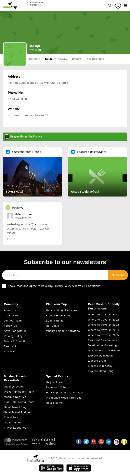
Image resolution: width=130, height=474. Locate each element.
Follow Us (10, 325)
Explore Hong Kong (101, 371)
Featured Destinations (102, 340)
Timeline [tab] (34, 59)
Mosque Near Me (15, 396)
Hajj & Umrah (54, 382)
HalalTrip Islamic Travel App (64, 392)
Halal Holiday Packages (61, 310)
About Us (10, 310)
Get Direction (95, 59)
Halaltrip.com (67, 458)
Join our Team (13, 320)
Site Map (10, 351)
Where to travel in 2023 (103, 324)
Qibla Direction (14, 386)
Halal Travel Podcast (17, 412)
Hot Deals (52, 325)
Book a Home (55, 320)
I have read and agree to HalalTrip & (54, 286)
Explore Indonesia (100, 365)
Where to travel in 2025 (103, 335)
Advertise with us (15, 330)
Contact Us (11, 315)
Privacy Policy (62, 286)
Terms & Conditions (87, 286)
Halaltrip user (23, 214)
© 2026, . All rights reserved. (75, 458)
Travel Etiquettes (15, 427)
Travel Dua (11, 417)
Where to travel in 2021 (103, 314)
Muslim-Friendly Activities (63, 330)
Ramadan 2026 (56, 387)
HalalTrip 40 (54, 402)
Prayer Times (12, 422)
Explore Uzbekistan (101, 355)
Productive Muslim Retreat (63, 397)
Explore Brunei (98, 360)
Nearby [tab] (62, 59)
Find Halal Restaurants (19, 402)
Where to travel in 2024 (103, 329)
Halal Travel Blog (15, 407)
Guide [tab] (49, 59)
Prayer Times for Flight (19, 391)
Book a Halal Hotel (58, 315)
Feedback (10, 346)
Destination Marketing (102, 345)
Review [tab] (77, 59)
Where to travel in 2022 (103, 319)
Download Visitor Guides (104, 350)
